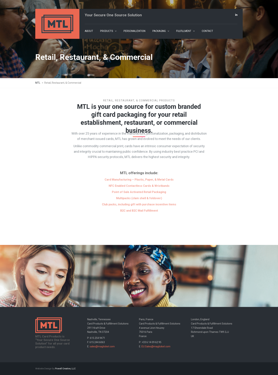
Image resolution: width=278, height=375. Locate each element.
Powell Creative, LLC (65, 368)
